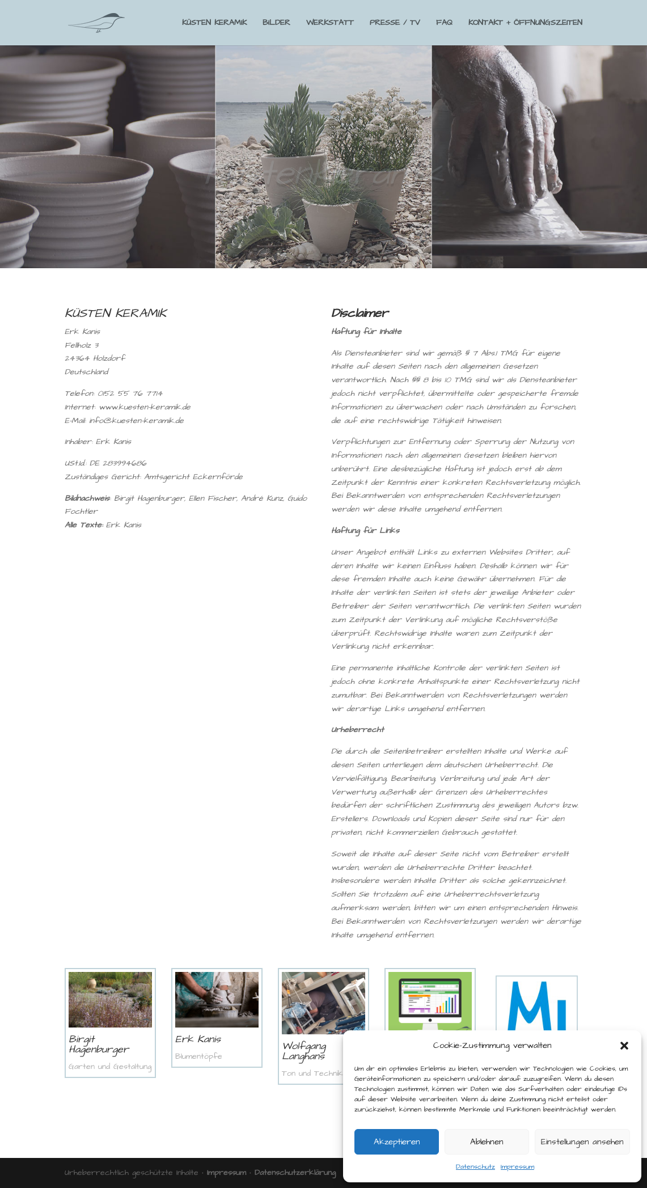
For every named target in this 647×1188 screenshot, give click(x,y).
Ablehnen (487, 1142)
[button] (624, 1045)
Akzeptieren (397, 1142)
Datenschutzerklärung (295, 1172)
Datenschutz (475, 1167)
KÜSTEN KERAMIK (214, 23)
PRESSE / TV (395, 23)
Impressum (517, 1167)
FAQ (444, 23)
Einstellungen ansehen (582, 1142)
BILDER (276, 23)
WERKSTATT (330, 23)
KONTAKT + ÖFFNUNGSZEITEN (525, 23)
